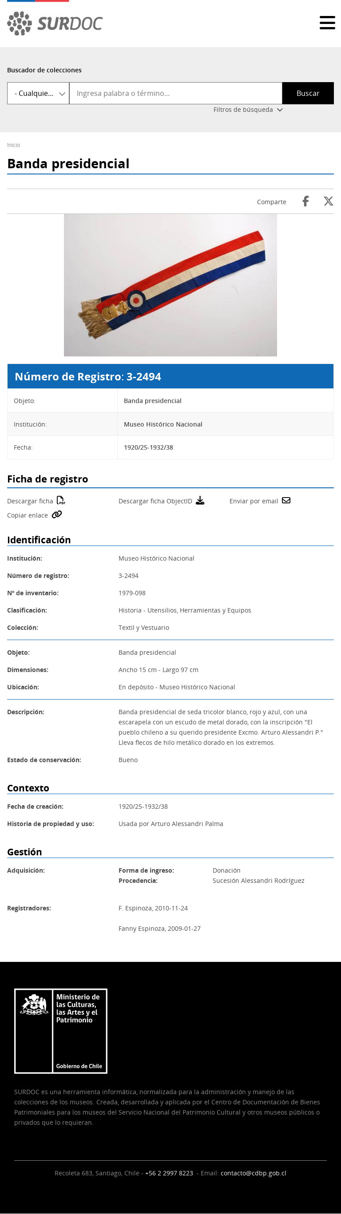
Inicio (13, 145)
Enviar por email (254, 501)
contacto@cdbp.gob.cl (253, 1173)
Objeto (17, 652)
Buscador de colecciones (44, 70)
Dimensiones (27, 669)
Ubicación (22, 687)
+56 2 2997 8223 (170, 1173)
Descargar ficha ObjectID (155, 501)
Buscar (308, 93)
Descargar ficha (30, 501)
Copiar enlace (27, 515)
